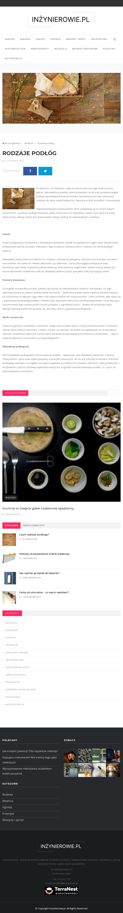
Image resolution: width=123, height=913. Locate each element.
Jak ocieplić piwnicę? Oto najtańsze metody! (29, 751)
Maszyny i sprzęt (76, 39)
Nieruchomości (40, 48)
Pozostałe (109, 48)
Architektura (99, 39)
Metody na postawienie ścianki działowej (44, 553)
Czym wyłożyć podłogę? (34, 534)
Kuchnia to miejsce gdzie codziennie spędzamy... (38, 508)
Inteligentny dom (15, 48)
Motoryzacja (13, 58)
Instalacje (60, 48)
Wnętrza (25, 39)
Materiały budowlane (85, 48)
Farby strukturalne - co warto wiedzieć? (44, 592)
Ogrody (40, 39)
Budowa (10, 39)
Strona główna (11, 143)
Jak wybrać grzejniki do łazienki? (39, 573)
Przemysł (55, 39)
